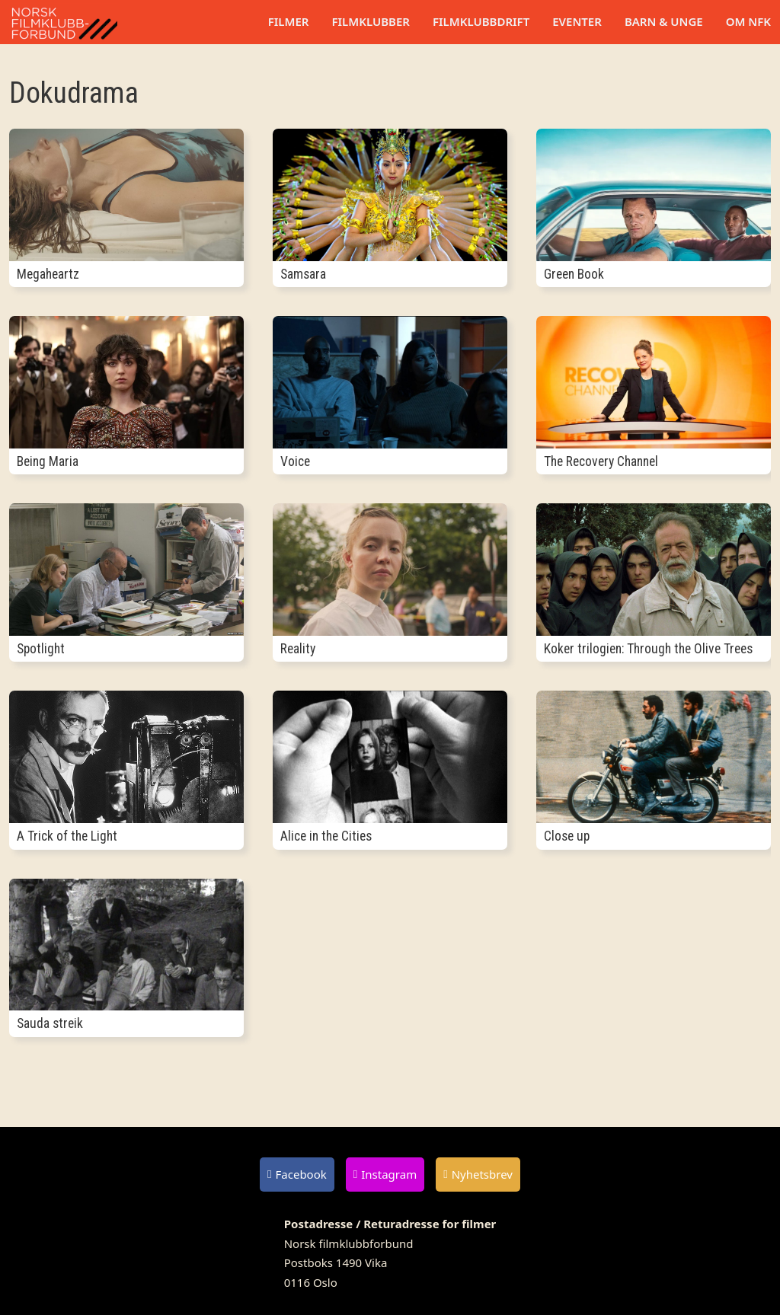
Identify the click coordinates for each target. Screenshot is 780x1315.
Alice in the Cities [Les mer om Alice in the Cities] (326, 836)
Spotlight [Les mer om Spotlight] (41, 648)
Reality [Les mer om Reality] (297, 648)
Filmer (288, 21)
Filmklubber (370, 21)
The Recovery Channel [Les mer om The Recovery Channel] (601, 461)
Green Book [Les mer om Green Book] (574, 274)
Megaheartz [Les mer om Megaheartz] (48, 274)
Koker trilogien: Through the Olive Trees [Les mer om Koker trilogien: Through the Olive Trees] (648, 648)
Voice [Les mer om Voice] (295, 461)
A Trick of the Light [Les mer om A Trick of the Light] (67, 836)
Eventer (577, 21)
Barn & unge (664, 21)
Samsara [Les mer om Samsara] (303, 274)
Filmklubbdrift (481, 21)
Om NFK (748, 21)
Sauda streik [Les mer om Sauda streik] (50, 1023)
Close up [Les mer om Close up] (567, 836)
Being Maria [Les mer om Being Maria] (47, 461)
